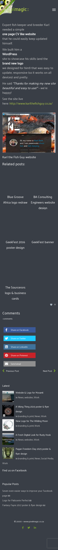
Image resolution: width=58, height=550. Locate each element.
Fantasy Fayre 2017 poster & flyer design (22, 505)
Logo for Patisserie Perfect (15, 500)
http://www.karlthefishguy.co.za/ (31, 103)
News (21, 397)
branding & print (26, 416)
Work (36, 397)
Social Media (47, 458)
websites (28, 397)
